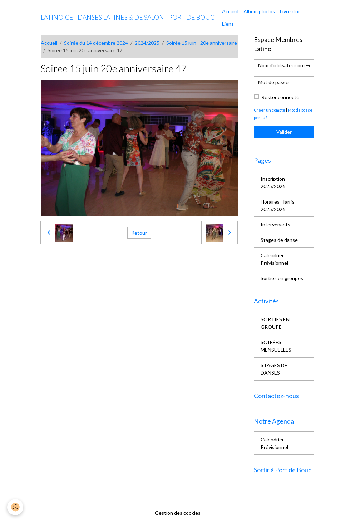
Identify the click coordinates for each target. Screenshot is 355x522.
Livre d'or (290, 11)
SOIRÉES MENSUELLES (276, 346)
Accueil (230, 11)
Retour (139, 233)
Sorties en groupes (282, 278)
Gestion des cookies (178, 513)
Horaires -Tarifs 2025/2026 (278, 205)
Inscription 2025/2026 (273, 182)
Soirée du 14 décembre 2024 (96, 43)
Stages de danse (279, 240)
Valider (284, 132)
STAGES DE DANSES (274, 369)
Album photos (259, 11)
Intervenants (275, 224)
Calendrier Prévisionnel (274, 259)
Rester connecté (280, 97)
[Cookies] (15, 507)
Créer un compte (269, 110)
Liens (228, 24)
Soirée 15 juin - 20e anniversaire (201, 43)
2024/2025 (147, 43)
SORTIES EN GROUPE (275, 323)
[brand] (128, 17)
